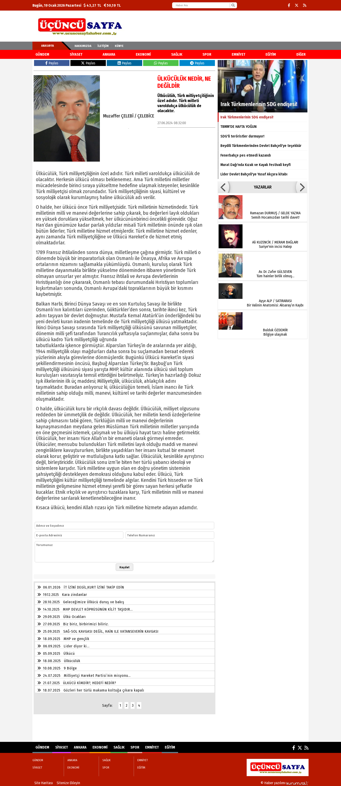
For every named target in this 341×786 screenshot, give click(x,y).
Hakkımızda (83, 46)
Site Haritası (43, 783)
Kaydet (124, 567)
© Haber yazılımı (285, 783)
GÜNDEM (42, 54)
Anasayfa (47, 45)
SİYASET (76, 54)
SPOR (206, 54)
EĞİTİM (271, 54)
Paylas (51, 63)
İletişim (103, 46)
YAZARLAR (263, 187)
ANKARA (109, 54)
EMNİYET (238, 54)
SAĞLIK (176, 54)
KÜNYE (119, 46)
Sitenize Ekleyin (68, 783)
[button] (223, 187)
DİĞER (301, 54)
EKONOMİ (143, 54)
